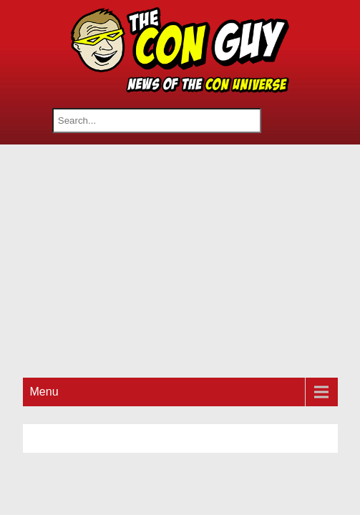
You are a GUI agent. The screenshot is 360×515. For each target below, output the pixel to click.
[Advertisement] (191, 259)
